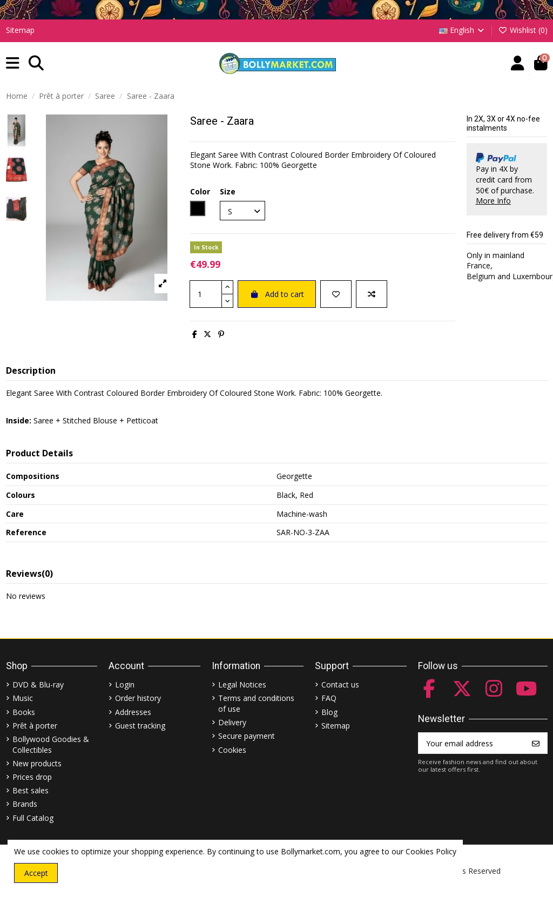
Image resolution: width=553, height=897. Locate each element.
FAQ (328, 698)
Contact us (340, 684)
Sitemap (20, 30)
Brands (24, 804)
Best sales (30, 790)
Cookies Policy (431, 851)
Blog (329, 712)
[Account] (517, 63)
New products (37, 763)
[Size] (242, 211)
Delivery (232, 722)
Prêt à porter (34, 725)
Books (23, 712)
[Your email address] (472, 743)
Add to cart (276, 294)
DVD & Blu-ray (38, 684)
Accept (36, 873)
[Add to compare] (371, 294)
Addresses (133, 712)
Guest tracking (140, 725)
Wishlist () (523, 30)
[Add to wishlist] (336, 294)
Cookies (232, 750)
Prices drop (32, 777)
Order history (138, 698)
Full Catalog (32, 818)
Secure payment (246, 736)
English (462, 30)
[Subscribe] (535, 743)
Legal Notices (242, 684)
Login (124, 684)
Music (22, 698)
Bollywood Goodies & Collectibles (50, 744)
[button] (12, 63)
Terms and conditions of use (256, 703)
